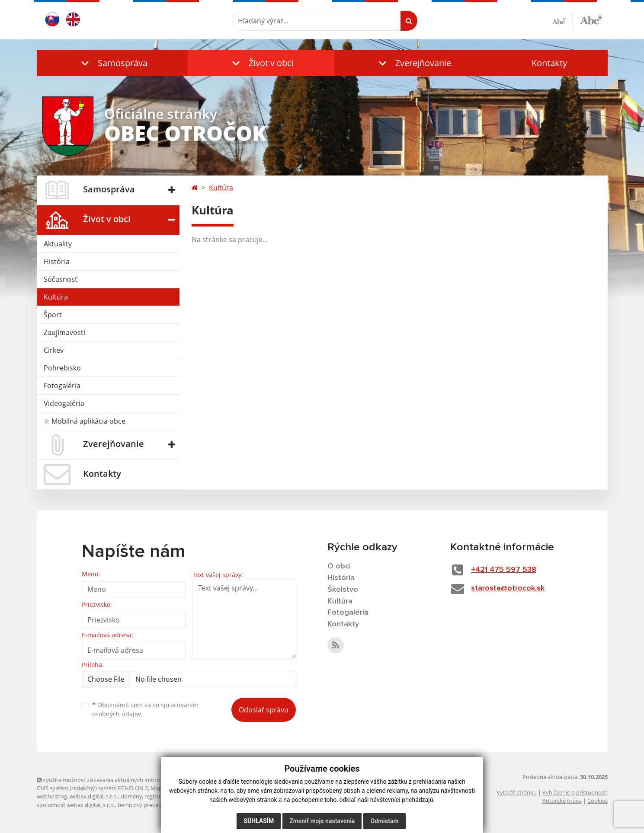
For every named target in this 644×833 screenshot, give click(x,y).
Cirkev (54, 350)
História (57, 261)
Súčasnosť (60, 279)
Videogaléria (64, 403)
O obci (339, 566)
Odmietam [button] (384, 820)
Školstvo (342, 590)
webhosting (52, 796)
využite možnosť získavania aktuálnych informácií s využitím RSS (122, 780)
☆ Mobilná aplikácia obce (84, 421)
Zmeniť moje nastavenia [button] (322, 820)
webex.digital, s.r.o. (94, 796)
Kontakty (549, 63)
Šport (53, 314)
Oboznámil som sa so (145, 709)
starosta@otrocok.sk (508, 588)
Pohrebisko (62, 368)
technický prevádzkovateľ (150, 805)
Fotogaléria (62, 385)
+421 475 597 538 (503, 570)
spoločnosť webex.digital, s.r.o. (76, 805)
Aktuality (58, 244)
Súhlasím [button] (259, 820)
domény (131, 796)
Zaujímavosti (64, 332)
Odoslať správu (263, 710)
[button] (112, 63)
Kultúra (56, 297)
